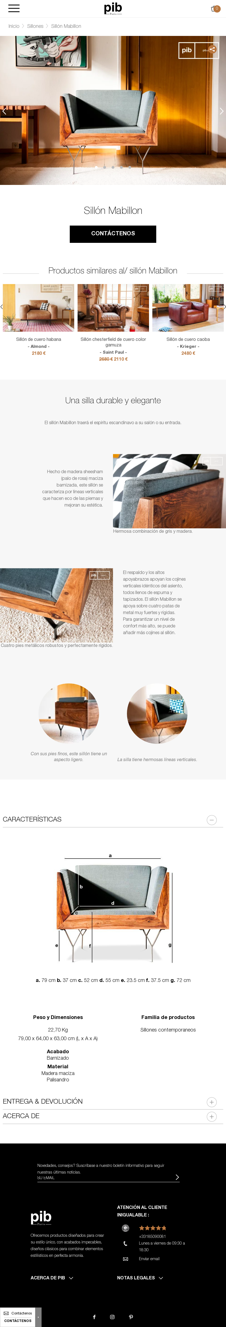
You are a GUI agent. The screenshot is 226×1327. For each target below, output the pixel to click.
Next (222, 111)
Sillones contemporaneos (168, 1030)
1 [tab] (96, 167)
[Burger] (14, 9)
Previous (4, 111)
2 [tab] (104, 167)
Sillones (35, 26)
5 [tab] (129, 167)
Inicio (14, 26)
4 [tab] (121, 167)
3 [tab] (113, 167)
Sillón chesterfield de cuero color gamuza (113, 347)
